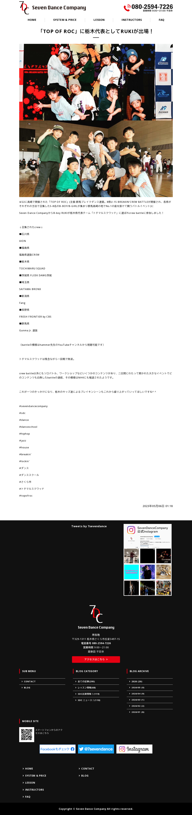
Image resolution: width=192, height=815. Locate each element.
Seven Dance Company (91, 809)
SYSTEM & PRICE (65, 20)
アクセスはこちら (94, 659)
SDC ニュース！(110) (89, 700)
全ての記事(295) (86, 681)
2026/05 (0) (138, 687)
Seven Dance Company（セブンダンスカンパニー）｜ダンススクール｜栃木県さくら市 (52, 8)
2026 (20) (137, 681)
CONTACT (30, 681)
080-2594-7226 (101, 643)
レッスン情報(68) (87, 687)
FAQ (161, 20)
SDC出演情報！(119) (89, 693)
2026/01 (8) (138, 712)
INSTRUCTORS (132, 20)
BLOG (27, 687)
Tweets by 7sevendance (89, 526)
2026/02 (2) (138, 706)
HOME (32, 20)
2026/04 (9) (138, 693)
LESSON (99, 20)
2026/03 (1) (138, 699)
